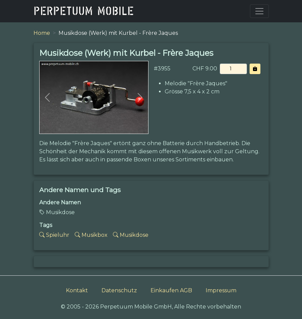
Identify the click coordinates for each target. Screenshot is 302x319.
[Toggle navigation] (259, 11)
